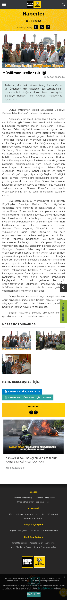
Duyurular (34, 530)
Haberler (36, 20)
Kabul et (33, 594)
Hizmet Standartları (33, 518)
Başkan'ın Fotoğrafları (44, 497)
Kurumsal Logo (32, 514)
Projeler (12, 530)
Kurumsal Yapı (16, 514)
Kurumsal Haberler (49, 530)
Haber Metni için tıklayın (22, 391)
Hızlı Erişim (63, 311)
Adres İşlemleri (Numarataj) (43, 543)
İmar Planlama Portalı (21, 547)
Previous (31, 412)
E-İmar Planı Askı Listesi (45, 547)
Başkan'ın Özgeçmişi (22, 497)
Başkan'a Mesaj (42, 502)
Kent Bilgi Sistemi (19, 543)
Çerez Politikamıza (46, 588)
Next (36, 412)
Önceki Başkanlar (25, 502)
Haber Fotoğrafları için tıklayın (27, 397)
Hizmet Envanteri (49, 514)
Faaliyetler (22, 530)
